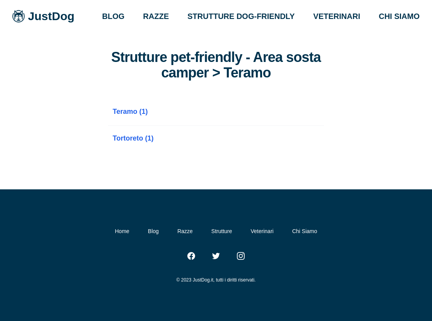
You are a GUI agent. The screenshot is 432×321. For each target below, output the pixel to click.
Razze (185, 231)
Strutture (221, 231)
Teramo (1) (130, 111)
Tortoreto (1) (133, 138)
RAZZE (156, 16)
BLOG (113, 16)
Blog (153, 231)
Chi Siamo (304, 231)
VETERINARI (336, 16)
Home (122, 231)
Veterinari (262, 231)
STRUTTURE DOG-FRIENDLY (241, 16)
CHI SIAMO (399, 16)
